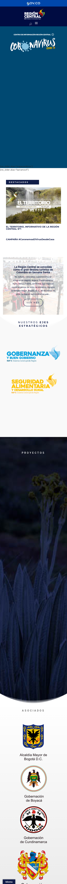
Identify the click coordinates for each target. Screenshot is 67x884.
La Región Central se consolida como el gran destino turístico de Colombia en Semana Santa (33, 269)
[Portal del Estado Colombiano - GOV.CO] (33, 3)
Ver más (33, 302)
